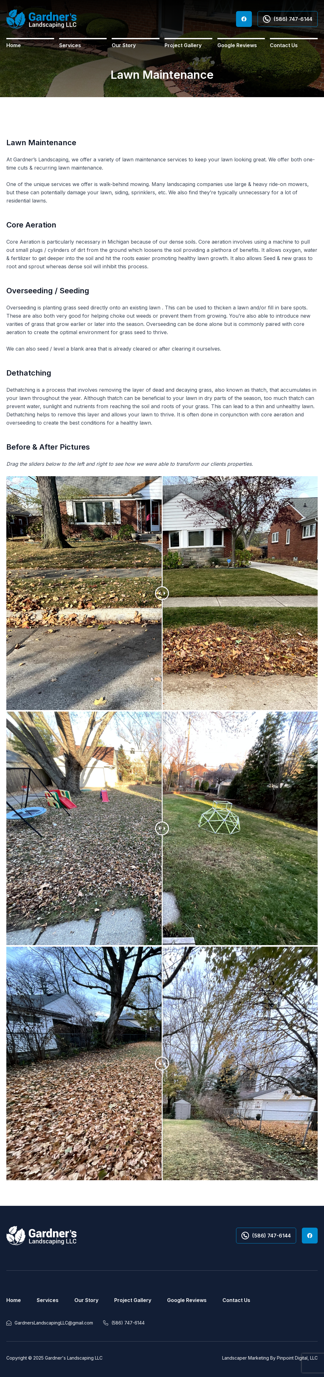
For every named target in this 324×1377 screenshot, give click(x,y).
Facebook (244, 19)
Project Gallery (183, 45)
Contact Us (284, 45)
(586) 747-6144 (287, 19)
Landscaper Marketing (245, 1358)
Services (70, 45)
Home (13, 45)
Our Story (124, 45)
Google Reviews (237, 45)
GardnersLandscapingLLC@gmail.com (54, 1322)
